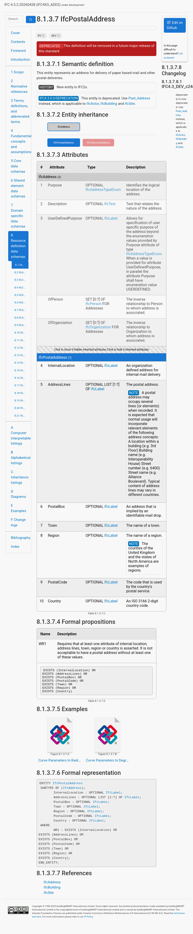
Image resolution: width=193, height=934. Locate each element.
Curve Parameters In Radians (61, 765)
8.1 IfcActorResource (21, 265)
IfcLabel (111, 218)
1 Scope (17, 72)
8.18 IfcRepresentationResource (21, 393)
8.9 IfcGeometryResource (21, 325)
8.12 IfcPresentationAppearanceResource (21, 347)
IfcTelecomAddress (98, 142)
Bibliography (19, 538)
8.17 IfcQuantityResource (21, 385)
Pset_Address (139, 98)
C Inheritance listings (19, 477)
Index (15, 546)
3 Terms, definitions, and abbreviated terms (19, 111)
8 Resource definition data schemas (18, 246)
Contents (18, 42)
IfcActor (93, 104)
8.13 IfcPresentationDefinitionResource (21, 355)
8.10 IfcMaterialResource (21, 332)
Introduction (19, 59)
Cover (15, 33)
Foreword (18, 51)
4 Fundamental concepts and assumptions (19, 141)
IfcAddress (63, 126)
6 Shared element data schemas (18, 188)
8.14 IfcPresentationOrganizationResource (21, 362)
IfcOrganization (98, 327)
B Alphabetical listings (19, 457)
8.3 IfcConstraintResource (21, 279)
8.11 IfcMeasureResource (21, 340)
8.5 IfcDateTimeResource (21, 295)
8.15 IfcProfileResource (21, 370)
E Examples (18, 508)
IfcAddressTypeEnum (103, 189)
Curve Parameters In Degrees (109, 765)
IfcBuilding (109, 104)
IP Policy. (88, 921)
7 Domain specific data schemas (18, 215)
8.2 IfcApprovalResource (21, 272)
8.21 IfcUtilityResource (21, 415)
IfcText (110, 204)
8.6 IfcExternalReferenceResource (21, 302)
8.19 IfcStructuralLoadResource (21, 400)
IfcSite (130, 104)
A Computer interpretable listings (19, 435)
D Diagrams (18, 494)
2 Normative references (19, 86)
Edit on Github (175, 25)
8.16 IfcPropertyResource (21, 377)
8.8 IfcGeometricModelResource (21, 317)
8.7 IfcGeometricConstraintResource (21, 310)
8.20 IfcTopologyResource (21, 408)
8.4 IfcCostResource (21, 287)
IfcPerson (93, 304)
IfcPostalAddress (64, 142)
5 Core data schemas (18, 166)
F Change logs (18, 522)
